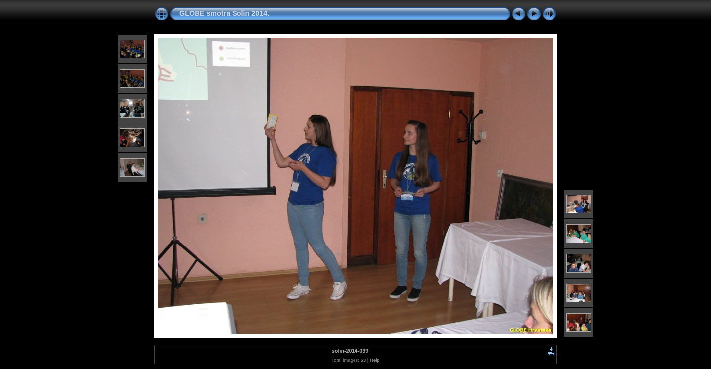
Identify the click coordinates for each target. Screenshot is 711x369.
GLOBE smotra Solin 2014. (224, 13)
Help (375, 360)
